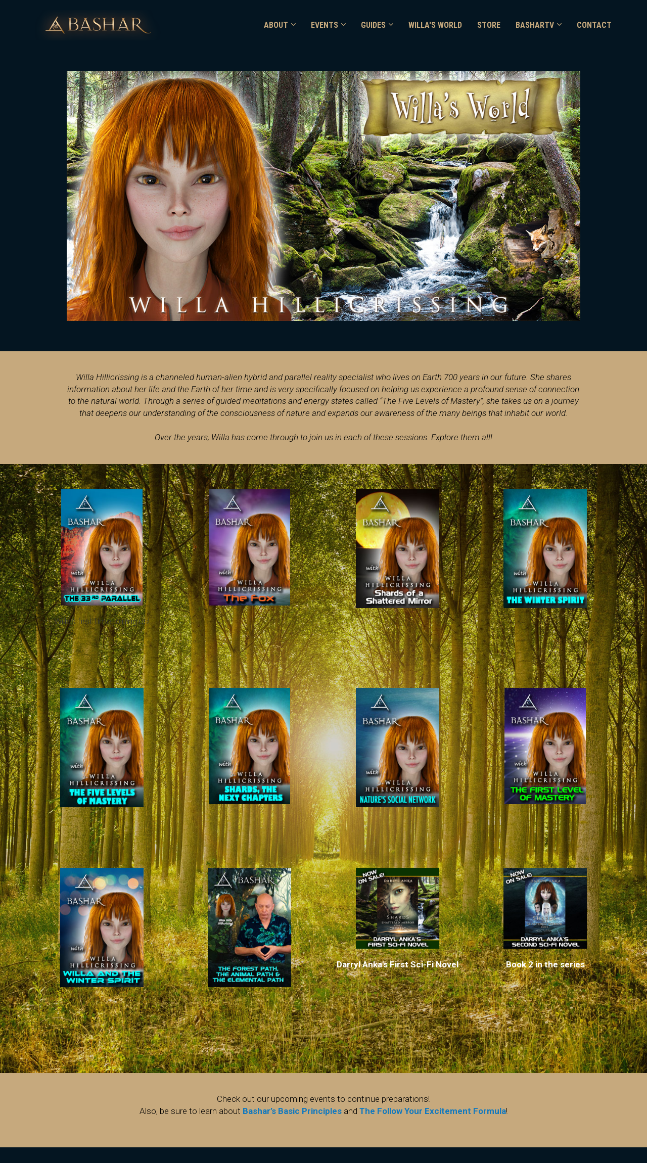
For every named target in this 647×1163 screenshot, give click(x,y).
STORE (488, 25)
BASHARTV (535, 25)
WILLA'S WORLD (435, 25)
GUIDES (373, 25)
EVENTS (324, 25)
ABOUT (276, 25)
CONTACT (594, 25)
